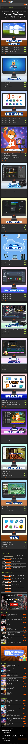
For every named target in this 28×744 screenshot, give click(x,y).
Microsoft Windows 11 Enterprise (9, 51)
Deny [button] (14, 735)
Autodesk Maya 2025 (6, 294)
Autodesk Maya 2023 (6, 298)
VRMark (3, 225)
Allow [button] (21, 735)
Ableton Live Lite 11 (6, 333)
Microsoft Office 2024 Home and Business (11, 118)
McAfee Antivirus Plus (6, 82)
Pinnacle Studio (5, 365)
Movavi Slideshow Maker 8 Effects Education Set (12, 329)
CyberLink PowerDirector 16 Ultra (9, 193)
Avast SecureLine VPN (6, 542)
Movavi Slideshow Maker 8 (7, 331)
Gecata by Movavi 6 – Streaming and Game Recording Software (11, 158)
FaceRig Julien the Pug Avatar (8, 153)
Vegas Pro (4, 369)
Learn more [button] (4, 741)
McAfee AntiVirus (5, 84)
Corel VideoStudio (5, 367)
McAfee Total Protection (7, 86)
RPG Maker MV (5, 506)
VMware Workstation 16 (7, 262)
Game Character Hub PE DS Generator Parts (11, 510)
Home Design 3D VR (6, 471)
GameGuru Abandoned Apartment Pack (10, 437)
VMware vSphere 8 (6, 260)
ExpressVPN (4, 546)
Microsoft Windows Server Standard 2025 (11, 47)
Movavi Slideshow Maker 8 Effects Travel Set (11, 191)
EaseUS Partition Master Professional (10, 402)
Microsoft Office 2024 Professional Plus (10, 122)
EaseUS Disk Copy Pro (6, 400)
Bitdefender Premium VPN (7, 544)
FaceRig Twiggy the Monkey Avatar (9, 155)
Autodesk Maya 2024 (6, 296)
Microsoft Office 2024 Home (8, 120)
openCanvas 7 (5, 473)
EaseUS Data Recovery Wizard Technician (11, 404)
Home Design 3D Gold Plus (7, 475)
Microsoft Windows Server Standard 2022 (11, 49)
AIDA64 (3, 227)
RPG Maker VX (5, 508)
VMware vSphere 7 (6, 264)
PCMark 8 (4, 229)
